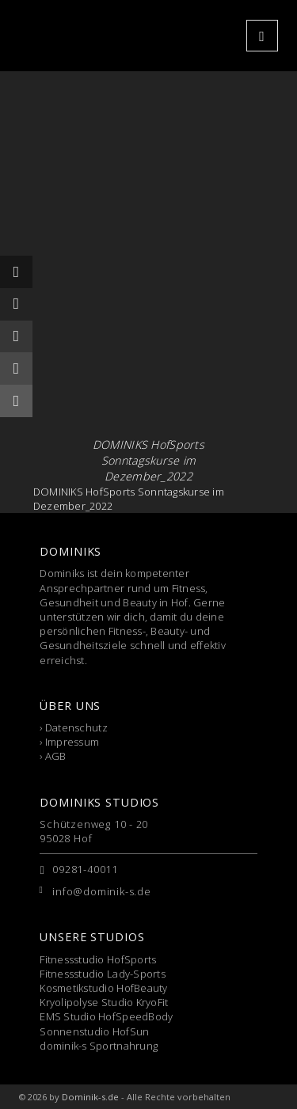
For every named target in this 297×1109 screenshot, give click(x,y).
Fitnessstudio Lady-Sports (103, 974)
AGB (56, 756)
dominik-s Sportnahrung (99, 1046)
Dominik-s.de (90, 1097)
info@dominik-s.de (101, 891)
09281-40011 (85, 869)
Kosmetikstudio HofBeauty (103, 988)
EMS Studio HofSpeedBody (106, 1016)
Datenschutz (76, 727)
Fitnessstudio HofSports (98, 959)
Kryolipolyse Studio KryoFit (104, 1002)
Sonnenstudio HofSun (94, 1031)
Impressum (72, 742)
